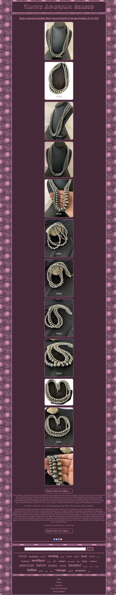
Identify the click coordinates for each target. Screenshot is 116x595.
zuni (96, 566)
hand (49, 561)
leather (52, 565)
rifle (54, 561)
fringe (84, 561)
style (76, 556)
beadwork (25, 561)
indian (32, 570)
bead (84, 556)
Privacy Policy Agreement (59, 588)
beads (69, 556)
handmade (33, 556)
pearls (43, 556)
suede (89, 571)
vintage (60, 570)
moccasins (71, 561)
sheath (85, 566)
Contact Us (59, 585)
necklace (38, 560)
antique (62, 561)
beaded (75, 565)
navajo (23, 556)
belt (98, 557)
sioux (92, 556)
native (41, 565)
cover (62, 557)
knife (46, 571)
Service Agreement (59, 591)
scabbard (93, 561)
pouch (70, 571)
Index (59, 579)
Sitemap (59, 582)
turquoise (80, 570)
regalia (51, 571)
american (26, 565)
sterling (53, 556)
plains (91, 566)
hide (78, 561)
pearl (41, 571)
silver (63, 565)
